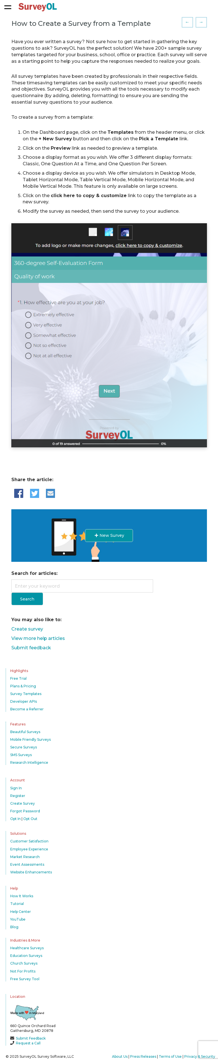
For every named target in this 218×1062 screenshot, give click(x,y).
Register (17, 796)
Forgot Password (25, 811)
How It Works (21, 896)
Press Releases (143, 1056)
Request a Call (28, 1043)
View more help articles (38, 638)
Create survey (27, 629)
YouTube (18, 919)
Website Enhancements (31, 872)
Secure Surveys (23, 747)
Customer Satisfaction (29, 841)
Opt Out (30, 819)
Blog (14, 927)
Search (27, 599)
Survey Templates (25, 694)
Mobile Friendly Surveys (30, 739)
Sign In (16, 788)
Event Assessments (27, 864)
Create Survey (22, 803)
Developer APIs (23, 701)
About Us (120, 1056)
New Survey (109, 535)
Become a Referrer (27, 709)
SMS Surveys (21, 755)
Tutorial (17, 904)
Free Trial (18, 678)
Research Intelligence (29, 762)
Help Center (20, 911)
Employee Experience (29, 849)
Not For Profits (22, 971)
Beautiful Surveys (25, 732)
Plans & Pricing (23, 686)
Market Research (25, 857)
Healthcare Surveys (27, 948)
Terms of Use (170, 1056)
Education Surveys (26, 955)
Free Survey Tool (24, 979)
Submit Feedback (31, 1038)
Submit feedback (31, 647)
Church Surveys (23, 963)
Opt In (15, 819)
